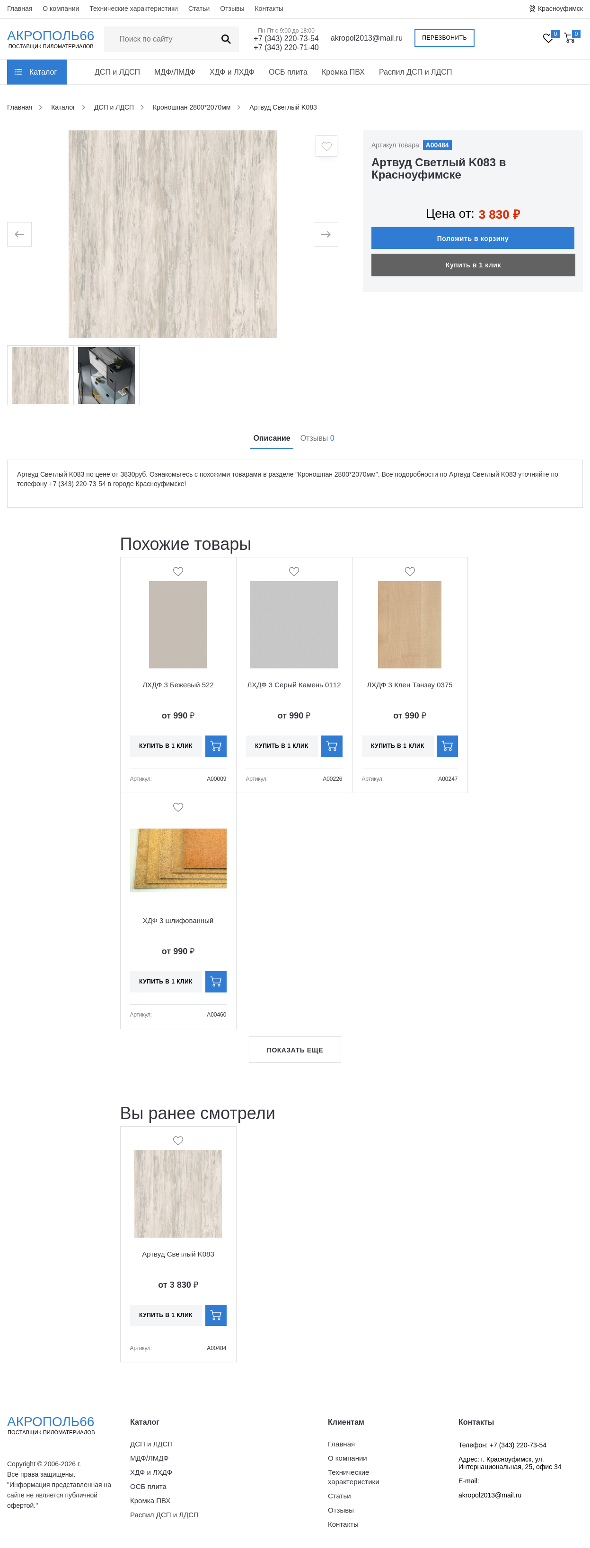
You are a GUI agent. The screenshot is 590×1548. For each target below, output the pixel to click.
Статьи (199, 8)
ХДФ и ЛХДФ (232, 72)
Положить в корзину (473, 238)
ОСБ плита (288, 72)
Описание (271, 438)
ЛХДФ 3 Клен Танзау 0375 (409, 685)
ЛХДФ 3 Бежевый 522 (177, 685)
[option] (172, 234)
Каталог (43, 72)
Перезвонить (444, 37)
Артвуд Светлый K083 (178, 1254)
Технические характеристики (133, 8)
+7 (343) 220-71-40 (286, 47)
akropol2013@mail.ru (367, 38)
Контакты (269, 8)
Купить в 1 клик (473, 265)
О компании (61, 8)
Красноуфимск (560, 8)
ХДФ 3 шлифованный (178, 920)
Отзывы (232, 8)
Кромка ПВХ (343, 72)
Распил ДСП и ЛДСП (415, 72)
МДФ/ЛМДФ (174, 72)
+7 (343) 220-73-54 (286, 38)
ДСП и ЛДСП (117, 72)
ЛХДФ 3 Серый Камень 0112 (294, 685)
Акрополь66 (59, 1425)
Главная (19, 8)
